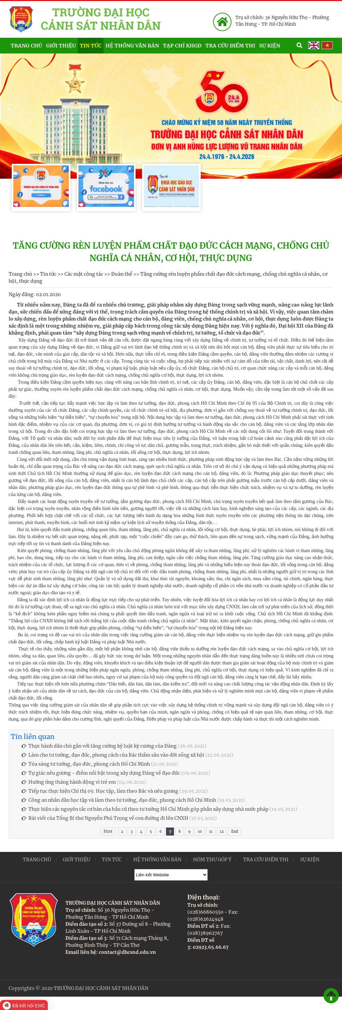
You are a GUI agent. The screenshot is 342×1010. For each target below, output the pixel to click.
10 (200, 831)
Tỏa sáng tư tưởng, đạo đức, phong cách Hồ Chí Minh (86, 764)
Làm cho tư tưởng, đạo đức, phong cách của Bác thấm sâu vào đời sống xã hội (113, 755)
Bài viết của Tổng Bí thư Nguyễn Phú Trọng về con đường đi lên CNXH (105, 818)
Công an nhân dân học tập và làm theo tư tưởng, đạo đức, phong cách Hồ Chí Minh (119, 800)
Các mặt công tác (83, 274)
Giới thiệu (61, 45)
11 (210, 831)
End (234, 831)
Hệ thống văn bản (132, 45)
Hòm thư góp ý (212, 860)
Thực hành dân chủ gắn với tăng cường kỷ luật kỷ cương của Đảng (99, 746)
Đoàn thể (121, 274)
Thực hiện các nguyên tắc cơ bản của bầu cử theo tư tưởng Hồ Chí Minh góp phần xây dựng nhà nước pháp (145, 809)
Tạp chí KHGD (182, 45)
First (108, 831)
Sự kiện (277, 45)
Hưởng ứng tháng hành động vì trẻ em (69, 782)
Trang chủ (26, 45)
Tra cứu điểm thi (230, 45)
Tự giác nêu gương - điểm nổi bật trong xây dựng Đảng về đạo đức (101, 773)
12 (222, 831)
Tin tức (91, 45)
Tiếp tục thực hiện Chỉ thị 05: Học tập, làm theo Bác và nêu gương (100, 791)
